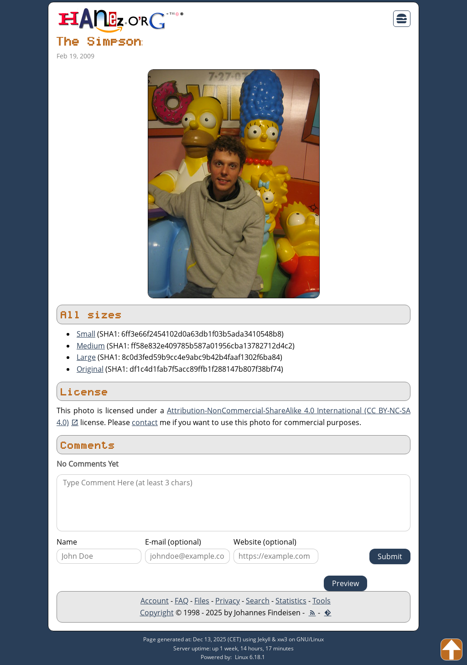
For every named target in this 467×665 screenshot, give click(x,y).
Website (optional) (265, 542)
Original (90, 369)
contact (145, 422)
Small (86, 334)
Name (67, 542)
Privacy (227, 601)
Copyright (157, 613)
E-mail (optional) (173, 542)
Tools (321, 601)
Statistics (290, 601)
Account (154, 601)
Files (201, 601)
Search (258, 601)
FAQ (181, 601)
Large (86, 357)
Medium (91, 346)
